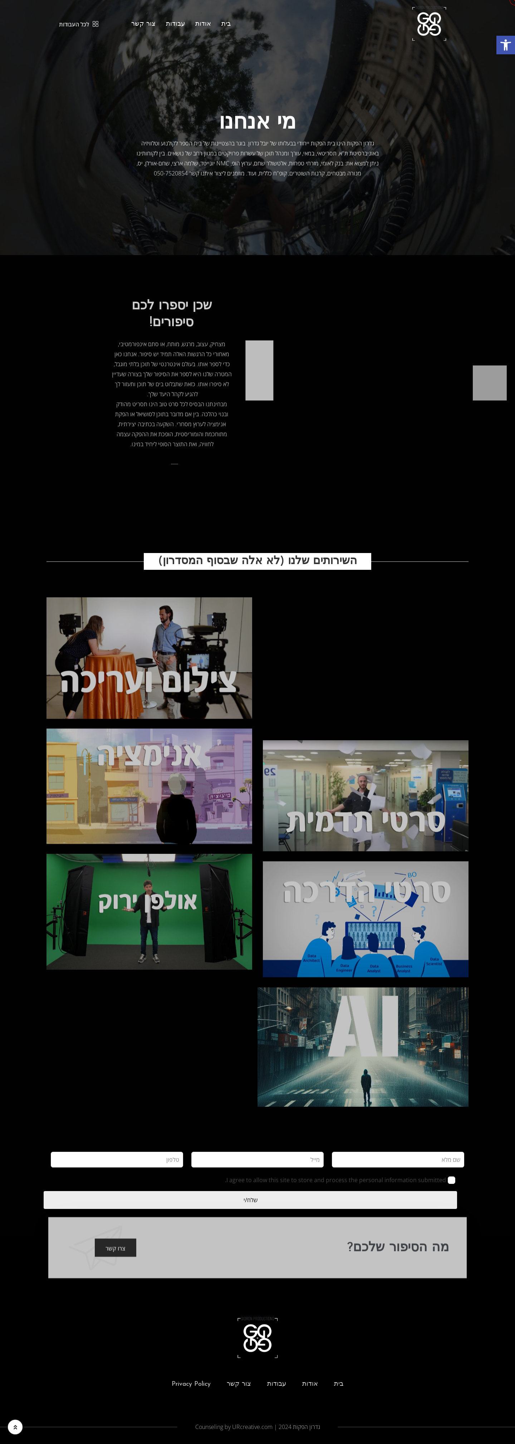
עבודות (175, 24)
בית (226, 24)
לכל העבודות (78, 24)
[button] (505, 45)
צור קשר (143, 24)
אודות (203, 24)
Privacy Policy (191, 1386)
